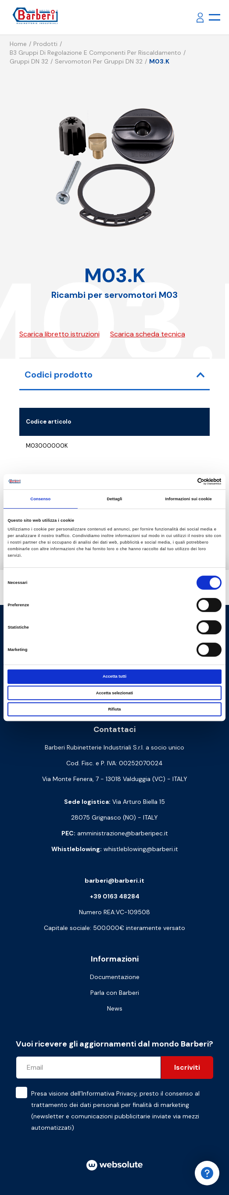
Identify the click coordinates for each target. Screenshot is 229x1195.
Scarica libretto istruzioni (59, 334)
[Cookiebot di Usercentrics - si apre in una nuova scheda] (183, 481)
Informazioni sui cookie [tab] (188, 499)
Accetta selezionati (114, 693)
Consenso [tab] (40, 499)
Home (18, 44)
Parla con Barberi (114, 993)
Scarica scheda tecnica (147, 334)
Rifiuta (114, 709)
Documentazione (115, 977)
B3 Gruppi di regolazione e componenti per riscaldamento (95, 53)
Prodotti (45, 44)
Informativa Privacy (109, 1093)
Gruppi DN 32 (29, 61)
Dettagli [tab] (114, 499)
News (114, 1008)
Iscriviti (187, 1067)
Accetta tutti (114, 676)
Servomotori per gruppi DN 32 (99, 61)
